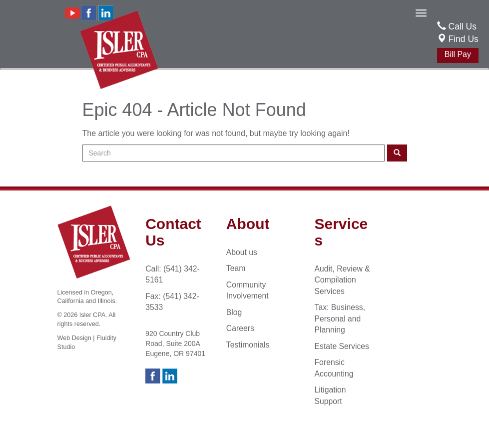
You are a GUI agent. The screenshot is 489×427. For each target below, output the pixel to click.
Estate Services (342, 346)
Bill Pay (458, 54)
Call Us (463, 27)
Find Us (458, 39)
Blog (234, 312)
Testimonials (248, 344)
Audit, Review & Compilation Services (342, 280)
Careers (240, 328)
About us (241, 252)
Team (236, 268)
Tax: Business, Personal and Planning (340, 318)
